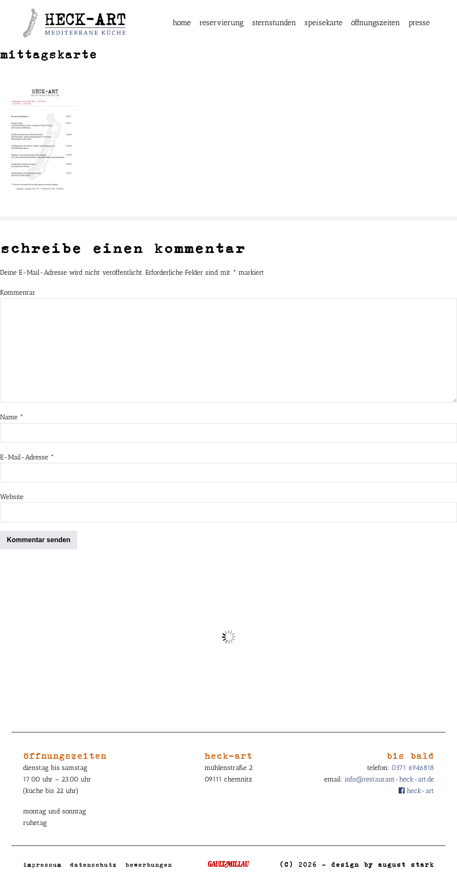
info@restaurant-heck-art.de (389, 779)
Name (11, 417)
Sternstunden (274, 22)
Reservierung (221, 22)
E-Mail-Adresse (27, 457)
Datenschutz (93, 864)
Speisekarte (323, 22)
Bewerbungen (148, 864)
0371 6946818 (412, 768)
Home (181, 22)
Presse (419, 22)
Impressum (42, 864)
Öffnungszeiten (375, 22)
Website (11, 497)
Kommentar (17, 292)
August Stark (406, 864)
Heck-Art (416, 791)
